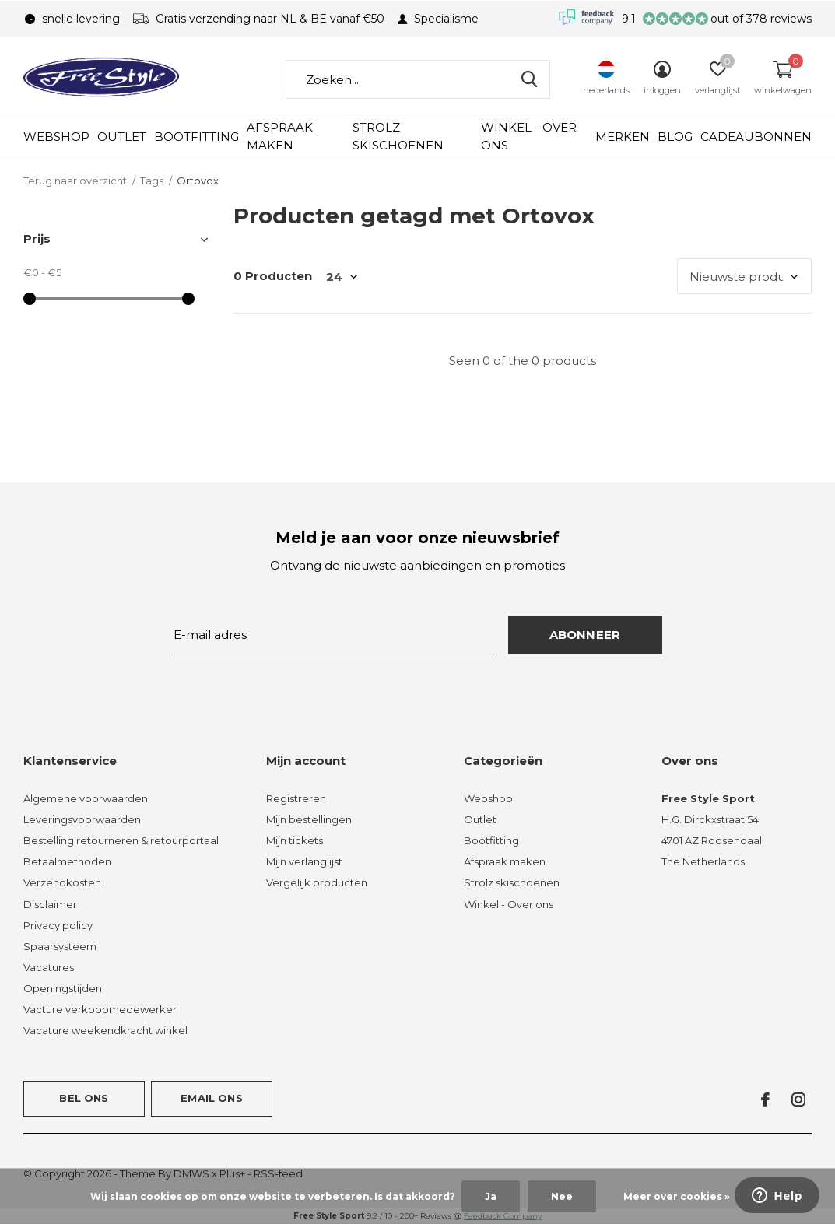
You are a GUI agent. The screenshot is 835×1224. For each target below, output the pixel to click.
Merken (622, 136)
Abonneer (585, 634)
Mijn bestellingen (309, 819)
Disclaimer (50, 904)
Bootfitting (196, 136)
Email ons (212, 1098)
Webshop (56, 136)
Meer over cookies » (676, 1196)
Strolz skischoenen (398, 136)
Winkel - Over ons (529, 136)
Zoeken (528, 79)
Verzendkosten (62, 882)
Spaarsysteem (59, 946)
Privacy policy (58, 925)
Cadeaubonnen (756, 136)
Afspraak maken (280, 136)
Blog (675, 136)
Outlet (121, 136)
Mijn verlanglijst (304, 861)
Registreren (296, 798)
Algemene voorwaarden (85, 798)
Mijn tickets (294, 840)
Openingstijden (62, 988)
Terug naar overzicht (75, 180)
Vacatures (48, 967)
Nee (562, 1196)
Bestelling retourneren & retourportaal (121, 840)
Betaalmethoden (67, 861)
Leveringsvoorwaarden (82, 819)
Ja (490, 1196)
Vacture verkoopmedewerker (100, 1009)
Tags (151, 180)
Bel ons (83, 1098)
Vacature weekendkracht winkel (105, 1030)
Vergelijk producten (316, 882)
